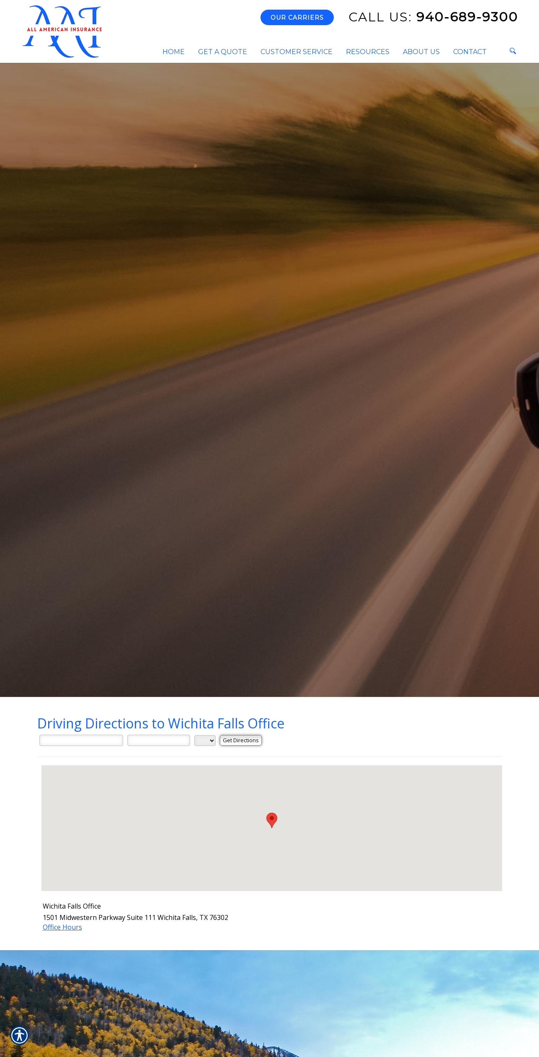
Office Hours (62, 927)
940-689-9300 (433, 17)
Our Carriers (297, 17)
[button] (271, 820)
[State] (205, 740)
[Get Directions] (241, 740)
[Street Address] (81, 740)
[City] (158, 740)
